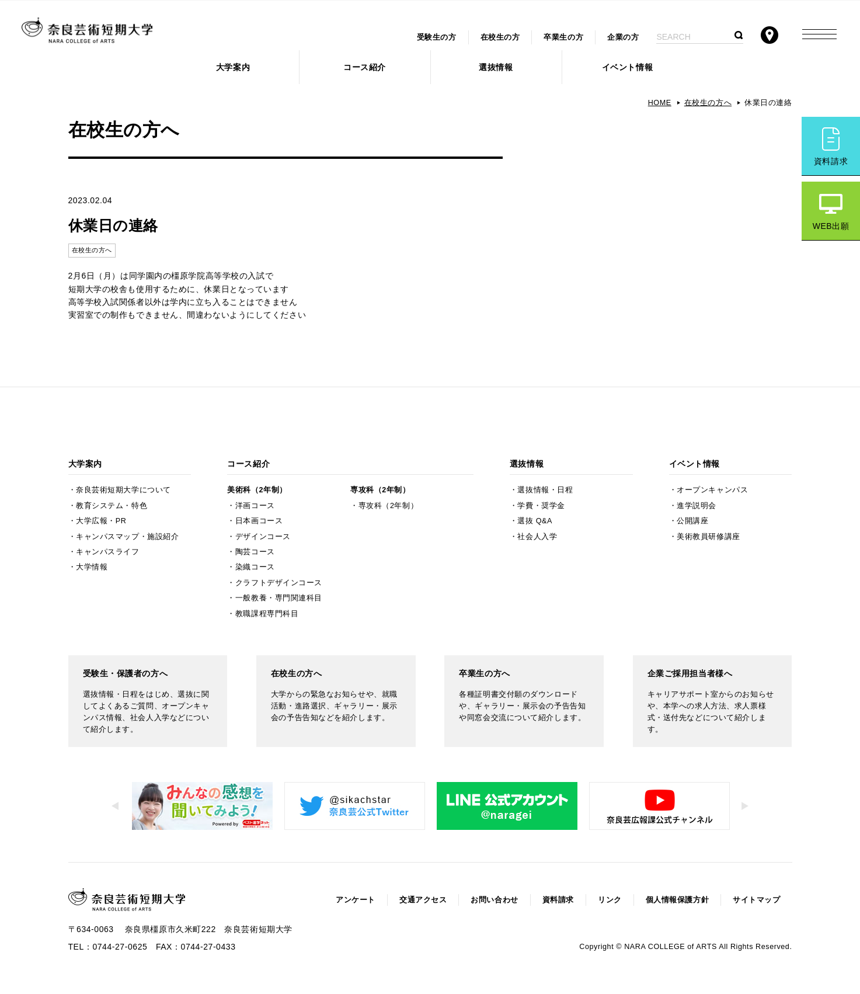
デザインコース (263, 537)
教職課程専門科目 (266, 614)
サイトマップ (756, 900)
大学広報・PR (101, 521)
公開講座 (692, 521)
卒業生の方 (563, 37)
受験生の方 (437, 37)
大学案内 (233, 67)
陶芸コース (255, 552)
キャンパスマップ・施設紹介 (127, 537)
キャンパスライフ (107, 552)
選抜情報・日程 (545, 490)
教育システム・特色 (111, 506)
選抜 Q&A (534, 521)
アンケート (355, 900)
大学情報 (91, 567)
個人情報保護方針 (677, 900)
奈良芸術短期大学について (123, 490)
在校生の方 (500, 37)
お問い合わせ (494, 900)
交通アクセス (423, 900)
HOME (659, 103)
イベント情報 (627, 67)
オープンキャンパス (712, 490)
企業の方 (623, 37)
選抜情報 (496, 67)
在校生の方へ (708, 103)
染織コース (255, 567)
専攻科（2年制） (380, 490)
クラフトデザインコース (278, 583)
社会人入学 (537, 537)
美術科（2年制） (257, 490)
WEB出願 (831, 226)
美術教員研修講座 (708, 537)
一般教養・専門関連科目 (278, 598)
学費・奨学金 (541, 506)
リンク (610, 900)
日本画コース (259, 521)
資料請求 (831, 161)
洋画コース (255, 506)
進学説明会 (696, 506)
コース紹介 (364, 67)
